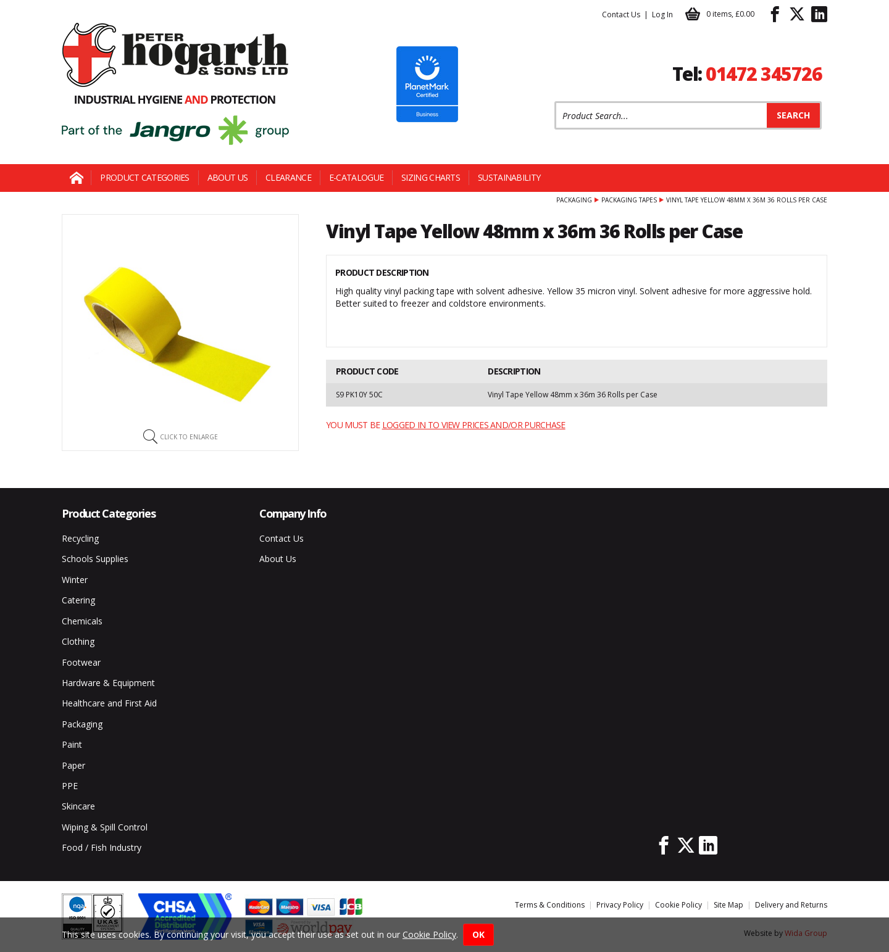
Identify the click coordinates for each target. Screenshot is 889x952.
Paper (73, 765)
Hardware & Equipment (108, 683)
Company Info (293, 513)
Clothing (78, 641)
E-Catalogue (356, 177)
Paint (72, 744)
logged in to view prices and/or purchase (474, 425)
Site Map (728, 905)
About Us (227, 177)
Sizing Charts (430, 177)
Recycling (80, 538)
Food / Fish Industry (101, 847)
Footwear (81, 662)
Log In (662, 14)
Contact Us (621, 14)
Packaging (574, 200)
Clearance (288, 177)
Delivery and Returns (791, 905)
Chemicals (82, 621)
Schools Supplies (95, 559)
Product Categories (144, 177)
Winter (75, 580)
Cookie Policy (678, 905)
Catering (78, 600)
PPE (70, 786)
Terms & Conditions (550, 905)
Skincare (78, 806)
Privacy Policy (619, 905)
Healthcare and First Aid (109, 703)
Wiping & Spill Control (105, 827)
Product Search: (554, 101)
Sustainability (509, 177)
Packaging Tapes (629, 200)
